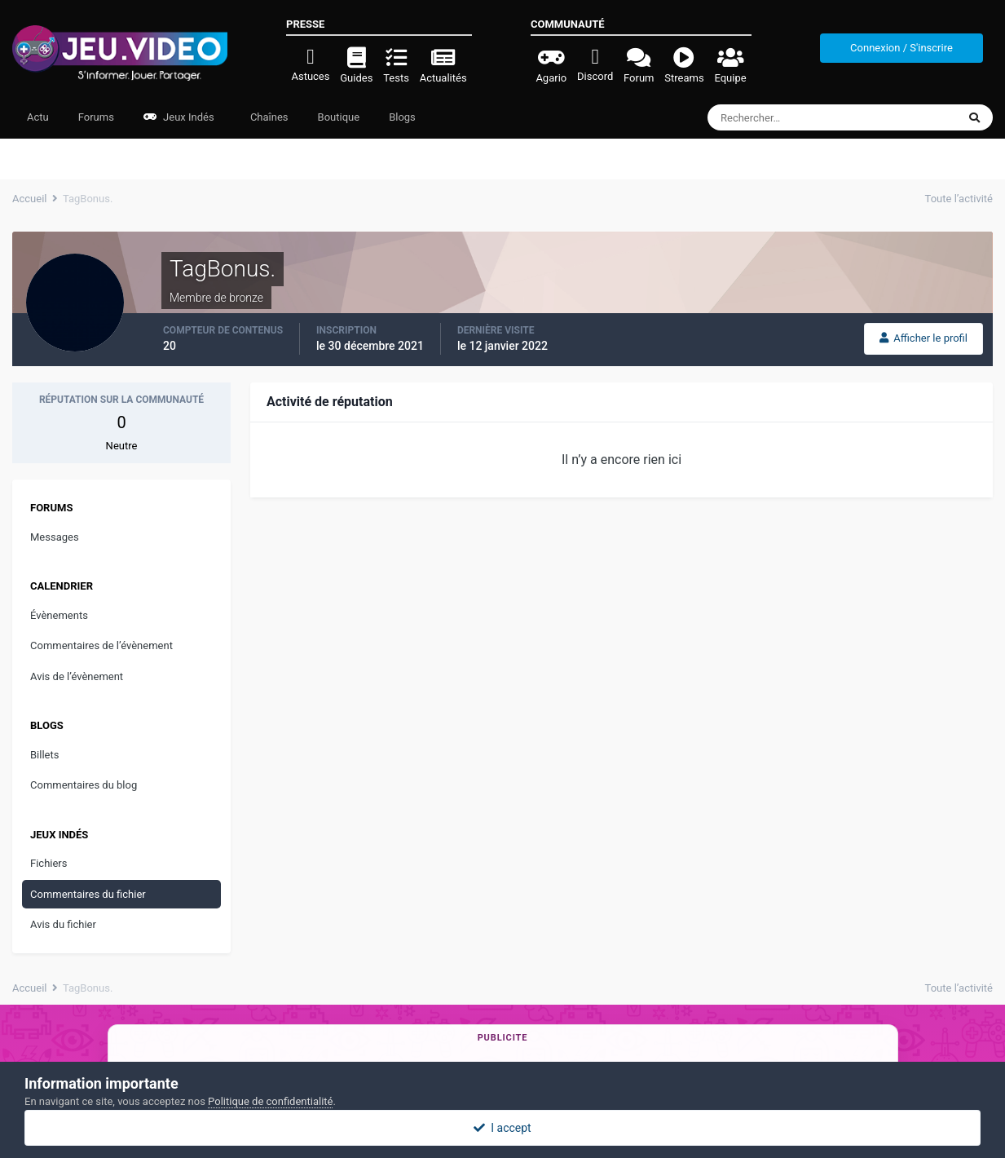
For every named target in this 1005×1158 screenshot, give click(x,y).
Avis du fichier (63, 924)
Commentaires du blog (83, 785)
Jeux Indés (178, 117)
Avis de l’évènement (76, 676)
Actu (38, 117)
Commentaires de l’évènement (101, 645)
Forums (96, 117)
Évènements (59, 615)
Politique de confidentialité (270, 1101)
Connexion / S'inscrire (901, 48)
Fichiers (48, 863)
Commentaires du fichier (88, 894)
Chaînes (268, 117)
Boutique (339, 117)
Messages (54, 537)
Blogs (402, 117)
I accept (502, 1127)
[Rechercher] (787, 117)
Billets (44, 755)
